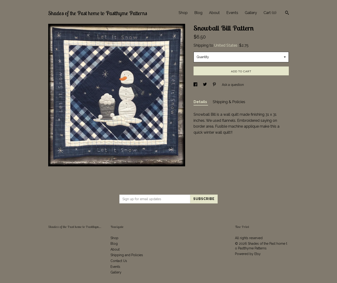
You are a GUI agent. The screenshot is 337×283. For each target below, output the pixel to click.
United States (226, 45)
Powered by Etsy (248, 254)
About (214, 12)
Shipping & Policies (229, 102)
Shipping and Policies (126, 255)
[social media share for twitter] (205, 85)
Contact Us (118, 261)
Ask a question (233, 85)
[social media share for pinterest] (214, 85)
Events (232, 12)
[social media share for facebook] (196, 85)
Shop (183, 12)
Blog (198, 12)
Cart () (270, 12)
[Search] (287, 13)
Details (201, 102)
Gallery (251, 12)
